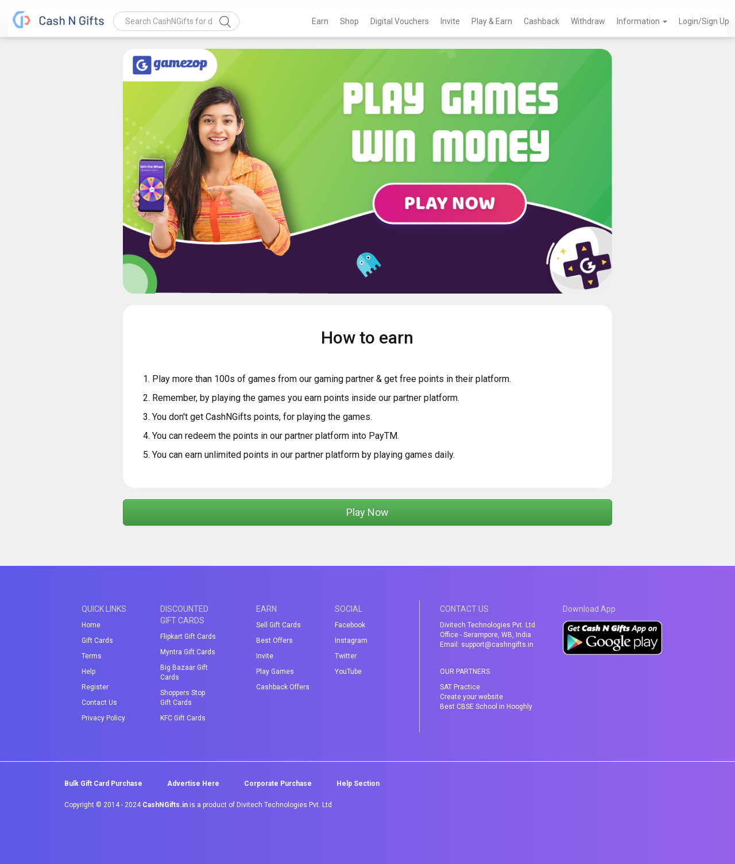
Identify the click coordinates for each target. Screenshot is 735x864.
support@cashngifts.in (497, 645)
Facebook (350, 625)
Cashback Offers (283, 687)
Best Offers (274, 641)
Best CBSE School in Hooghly (486, 707)
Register (95, 687)
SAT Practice (460, 687)
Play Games (275, 672)
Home (91, 625)
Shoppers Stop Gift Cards (182, 698)
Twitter (346, 656)
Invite (450, 21)
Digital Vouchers (399, 21)
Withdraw (588, 21)
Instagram (351, 641)
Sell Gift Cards (278, 625)
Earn (320, 21)
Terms (92, 656)
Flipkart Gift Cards (188, 636)
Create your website (471, 697)
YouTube (348, 672)
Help (88, 672)
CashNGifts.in (165, 805)
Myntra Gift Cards (187, 652)
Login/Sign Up (704, 21)
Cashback (541, 21)
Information (642, 21)
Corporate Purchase (278, 784)
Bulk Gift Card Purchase (103, 784)
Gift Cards (97, 641)
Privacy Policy (103, 718)
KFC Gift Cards (183, 718)
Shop (349, 21)
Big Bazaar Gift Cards (184, 672)
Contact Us (99, 703)
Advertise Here (193, 784)
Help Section (358, 784)
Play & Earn (491, 21)
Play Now (367, 512)
